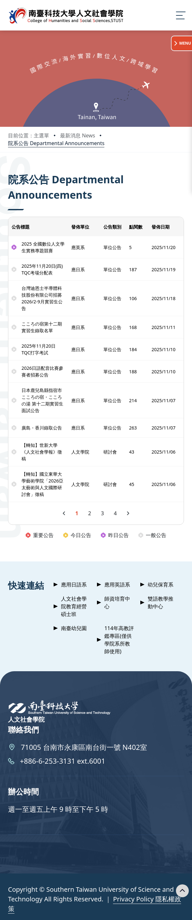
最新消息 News (77, 135)
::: (9, 170)
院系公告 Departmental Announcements (56, 143)
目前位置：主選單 (28, 135)
